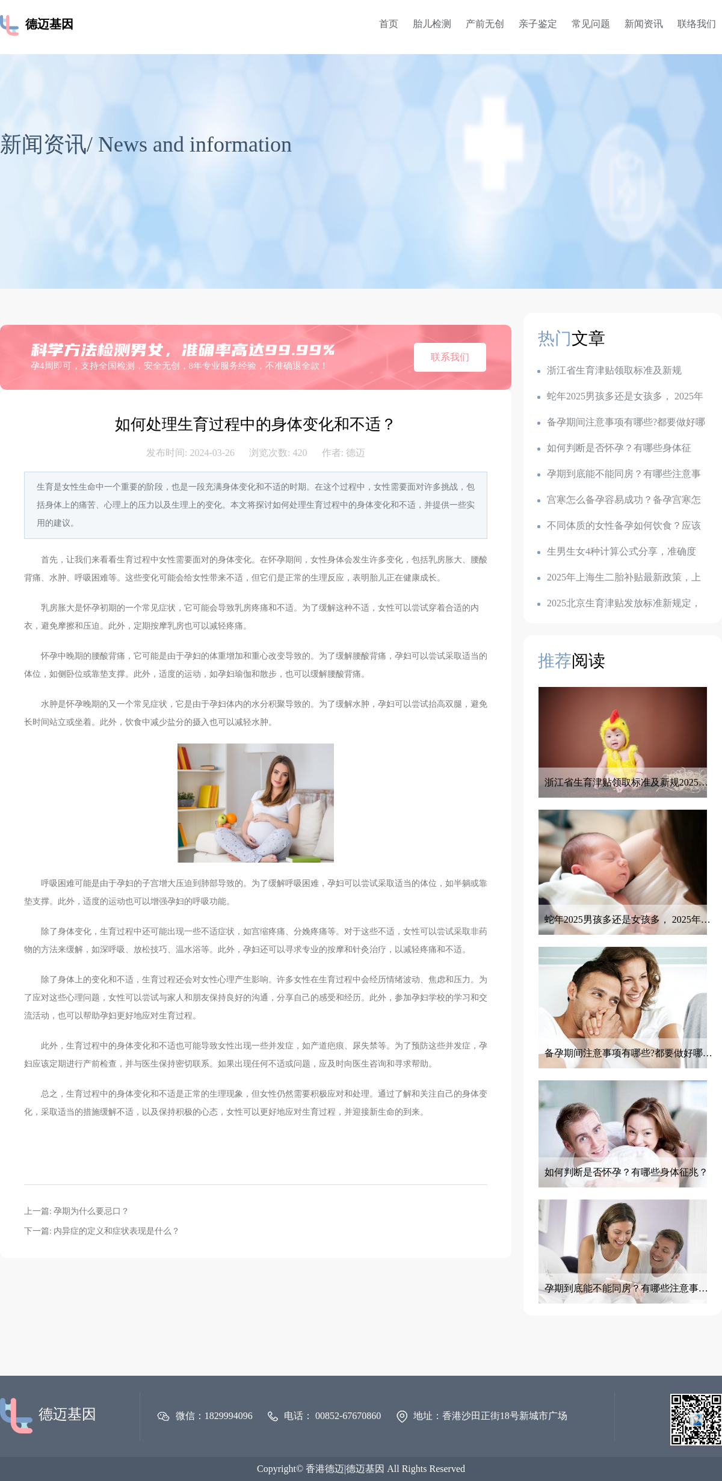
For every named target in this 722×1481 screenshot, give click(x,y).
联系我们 (450, 357)
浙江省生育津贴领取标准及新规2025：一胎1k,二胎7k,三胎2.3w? (609, 371)
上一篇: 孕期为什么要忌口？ (76, 1211)
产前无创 (485, 24)
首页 (388, 24)
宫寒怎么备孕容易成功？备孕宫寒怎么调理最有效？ (619, 500)
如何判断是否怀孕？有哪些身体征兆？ (614, 448)
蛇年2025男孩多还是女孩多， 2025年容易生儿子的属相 (620, 396)
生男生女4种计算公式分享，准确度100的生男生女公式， (616, 552)
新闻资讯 (644, 24)
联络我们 (696, 24)
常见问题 (591, 24)
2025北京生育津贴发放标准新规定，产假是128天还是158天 (619, 603)
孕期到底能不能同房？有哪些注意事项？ (619, 474)
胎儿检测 (432, 24)
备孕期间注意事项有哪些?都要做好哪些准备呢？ (621, 422)
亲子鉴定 (538, 24)
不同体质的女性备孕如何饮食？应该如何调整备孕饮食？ (619, 526)
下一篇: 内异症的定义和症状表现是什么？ (102, 1231)
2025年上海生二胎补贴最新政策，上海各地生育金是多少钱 (619, 577)
